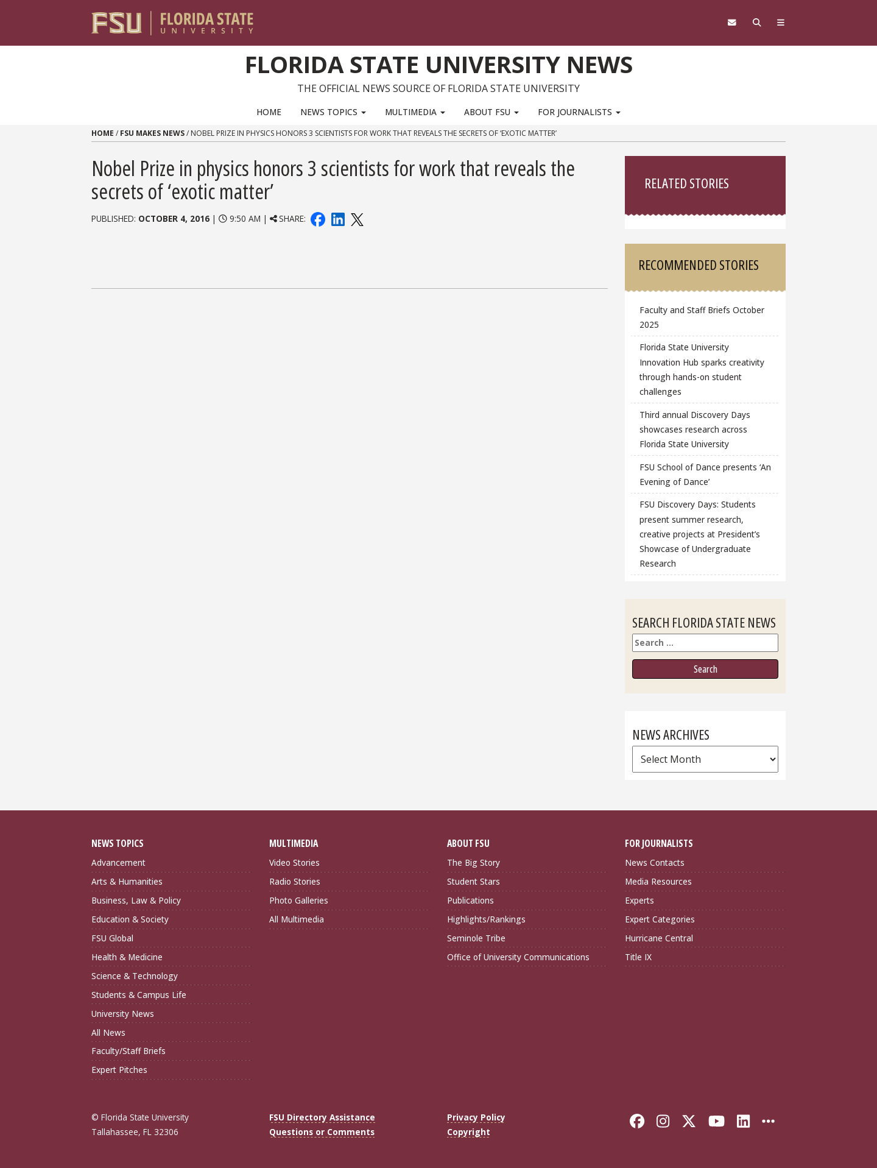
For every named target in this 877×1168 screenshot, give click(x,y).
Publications (470, 900)
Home (268, 112)
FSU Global (112, 938)
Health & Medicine (127, 957)
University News (122, 1013)
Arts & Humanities (127, 881)
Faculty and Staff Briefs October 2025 (701, 317)
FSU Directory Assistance (322, 1117)
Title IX (638, 957)
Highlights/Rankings (486, 919)
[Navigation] (781, 22)
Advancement (118, 862)
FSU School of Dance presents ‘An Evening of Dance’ (705, 474)
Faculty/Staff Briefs (128, 1051)
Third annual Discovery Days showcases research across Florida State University (694, 429)
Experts (639, 900)
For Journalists (579, 112)
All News (108, 1032)
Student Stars (473, 881)
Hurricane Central (659, 938)
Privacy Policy (476, 1117)
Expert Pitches (119, 1069)
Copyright (468, 1132)
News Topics (333, 112)
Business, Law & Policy (136, 900)
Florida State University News (439, 64)
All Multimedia (296, 919)
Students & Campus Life (138, 994)
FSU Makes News (152, 133)
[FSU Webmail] (731, 22)
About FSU (491, 112)
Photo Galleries (298, 900)
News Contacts (655, 862)
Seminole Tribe (476, 938)
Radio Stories (294, 881)
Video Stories (294, 862)
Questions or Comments (322, 1132)
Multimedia (415, 112)
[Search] (756, 22)
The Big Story (473, 862)
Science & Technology (134, 976)
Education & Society (130, 919)
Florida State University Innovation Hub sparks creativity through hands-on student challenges (701, 369)
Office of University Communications (518, 957)
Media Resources (658, 881)
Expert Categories (660, 919)
